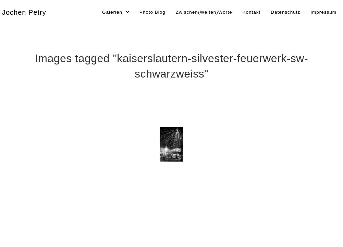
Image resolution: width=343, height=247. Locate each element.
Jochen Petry (24, 12)
